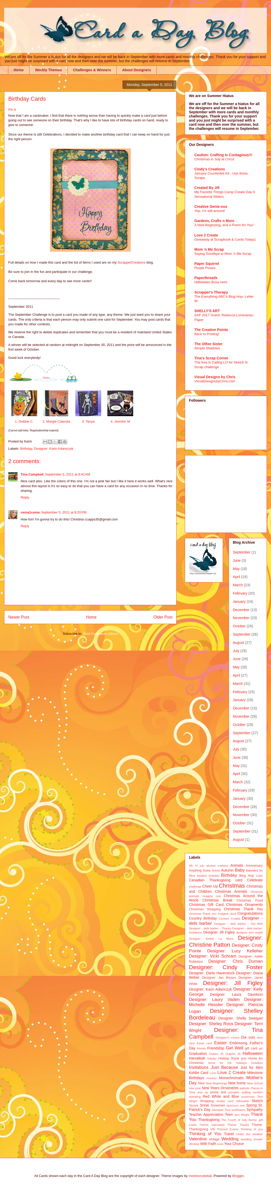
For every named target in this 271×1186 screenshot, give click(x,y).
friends (201, 1048)
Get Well (234, 1048)
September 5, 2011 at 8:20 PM (63, 512)
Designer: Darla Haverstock (211, 973)
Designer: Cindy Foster (226, 967)
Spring (251, 1105)
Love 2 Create (206, 235)
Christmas (232, 885)
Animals (236, 865)
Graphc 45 (216, 1053)
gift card (251, 1048)
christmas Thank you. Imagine (208, 913)
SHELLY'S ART (207, 311)
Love (213, 1072)
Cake (259, 875)
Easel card (204, 1043)
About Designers (136, 70)
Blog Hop (246, 875)
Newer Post (18, 617)
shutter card (224, 1101)
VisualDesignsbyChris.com (214, 381)
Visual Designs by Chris (214, 377)
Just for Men (252, 1067)
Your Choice (234, 1144)
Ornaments (229, 1088)
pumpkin (233, 1092)
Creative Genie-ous (210, 206)
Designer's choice (227, 1037)
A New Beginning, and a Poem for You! (223, 225)
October (239, 626)
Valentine (198, 1138)
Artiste (216, 870)
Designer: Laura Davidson (236, 994)
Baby (240, 870)
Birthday (26, 448)
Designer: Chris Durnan (235, 961)
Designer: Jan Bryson (219, 977)
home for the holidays (227, 1062)
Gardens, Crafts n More (214, 221)
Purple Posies (205, 268)
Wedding (229, 1138)
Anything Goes (200, 870)
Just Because (224, 1067)
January (239, 601)
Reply (25, 497)
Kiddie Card (198, 1073)
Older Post (162, 617)
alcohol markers (217, 865)
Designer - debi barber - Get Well (238, 923)
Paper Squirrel (206, 264)
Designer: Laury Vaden (214, 999)
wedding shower (252, 1139)
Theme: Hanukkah (212, 1124)
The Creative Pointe (211, 330)
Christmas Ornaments (244, 905)
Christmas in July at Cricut (214, 159)
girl (261, 1048)
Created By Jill (206, 188)
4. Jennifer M (120, 421)
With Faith (208, 1144)
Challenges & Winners (92, 70)
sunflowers (238, 1109)
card (238, 880)
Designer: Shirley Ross (211, 1023)
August (238, 643)
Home (19, 70)
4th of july (196, 865)
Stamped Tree (221, 1109)
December (241, 610)
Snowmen (218, 1105)
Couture (224, 918)
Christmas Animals (231, 891)
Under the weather (249, 1134)
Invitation (257, 1062)
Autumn (227, 870)
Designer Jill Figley (219, 932)
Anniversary (254, 865)
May (236, 569)
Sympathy (255, 1110)
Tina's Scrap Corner (211, 358)
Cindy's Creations (209, 169)
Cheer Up (210, 886)
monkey (211, 1078)
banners (252, 870)
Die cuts (248, 1037)
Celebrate (255, 880)
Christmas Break (218, 900)
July (236, 651)
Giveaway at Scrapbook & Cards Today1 (225, 239)
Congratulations (250, 913)
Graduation (198, 1053)
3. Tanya (88, 421)
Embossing (238, 1043)
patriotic (245, 1088)
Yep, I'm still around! (209, 211)
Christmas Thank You (243, 909)
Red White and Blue (221, 1096)
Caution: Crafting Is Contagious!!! (223, 155)
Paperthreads (205, 278)
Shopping (206, 1101)
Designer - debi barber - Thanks (210, 928)
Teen (229, 1114)
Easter (220, 1042)
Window (194, 1143)
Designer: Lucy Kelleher (235, 950)
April (236, 577)
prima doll (218, 1092)
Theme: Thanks (238, 1124)
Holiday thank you (232, 1058)
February (240, 593)
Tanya (46, 377)
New (201, 1083)
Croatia (235, 918)
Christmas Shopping (204, 909)
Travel (229, 1134)
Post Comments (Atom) (100, 634)
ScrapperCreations (131, 262)
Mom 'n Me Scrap (209, 249)
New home (237, 1083)
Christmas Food (250, 900)
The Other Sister (208, 344)
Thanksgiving (209, 1120)
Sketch (257, 1101)
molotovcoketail (200, 1176)
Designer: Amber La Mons (211, 938)
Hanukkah (197, 1058)
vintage (214, 1139)
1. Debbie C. (24, 421)
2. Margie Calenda (56, 421)
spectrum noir (236, 1105)
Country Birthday (203, 918)
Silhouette (242, 1101)
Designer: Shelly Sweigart (240, 1018)
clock (233, 913)
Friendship (215, 1048)
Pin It (12, 110)
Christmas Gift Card (206, 905)
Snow (204, 1105)
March (238, 585)
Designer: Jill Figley (233, 983)
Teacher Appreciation (206, 1114)
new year (195, 1088)
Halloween (253, 1053)
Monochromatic (231, 1078)
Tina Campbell (32, 474)
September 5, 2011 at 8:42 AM (67, 474)
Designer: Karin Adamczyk (53, 448)
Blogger (238, 1176)
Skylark (193, 1105)
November (241, 618)
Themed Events (227, 1129)
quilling (246, 1092)
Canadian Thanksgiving (209, 880)
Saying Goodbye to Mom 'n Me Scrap (222, 254)
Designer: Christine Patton (226, 941)
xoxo (220, 1143)
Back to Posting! (206, 334)
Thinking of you (252, 1129)
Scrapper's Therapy (211, 292)
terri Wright (242, 1114)
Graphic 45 (233, 1053)
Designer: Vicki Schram (212, 956)
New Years (210, 1088)
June (237, 560)
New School (255, 1083)
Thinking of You (205, 1133)
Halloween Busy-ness (210, 282)
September (241, 552)
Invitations (199, 1067)
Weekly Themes (48, 70)
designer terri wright (249, 932)
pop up (203, 1092)
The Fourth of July (234, 1119)
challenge (195, 886)
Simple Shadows (207, 348)
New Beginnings (216, 1083)
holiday (211, 1058)
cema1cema (30, 512)
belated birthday (208, 875)
